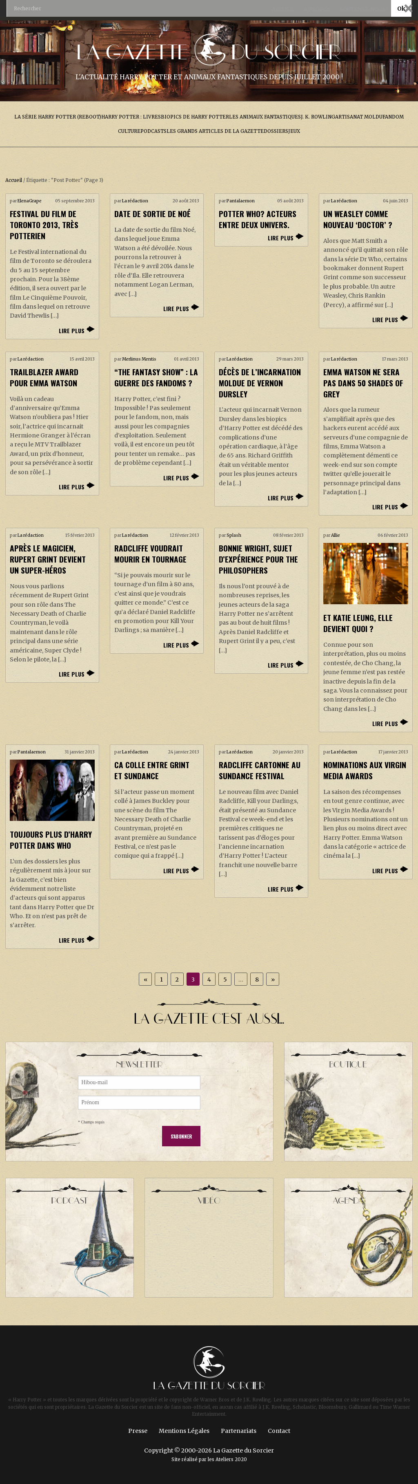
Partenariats (238, 1431)
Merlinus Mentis (139, 359)
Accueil (283, 9)
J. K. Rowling (318, 117)
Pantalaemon (241, 201)
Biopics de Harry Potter (195, 117)
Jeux (294, 131)
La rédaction (135, 201)
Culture (129, 131)
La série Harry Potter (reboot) (57, 117)
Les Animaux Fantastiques (265, 117)
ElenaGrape (30, 201)
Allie (335, 535)
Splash (234, 535)
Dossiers (276, 131)
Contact (279, 1431)
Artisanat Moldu (358, 117)
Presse (137, 1431)
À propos (317, 9)
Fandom (393, 117)
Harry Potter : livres (131, 117)
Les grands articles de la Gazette (215, 131)
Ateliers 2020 (231, 1459)
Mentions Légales (184, 1431)
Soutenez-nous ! (364, 9)
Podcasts (153, 131)
